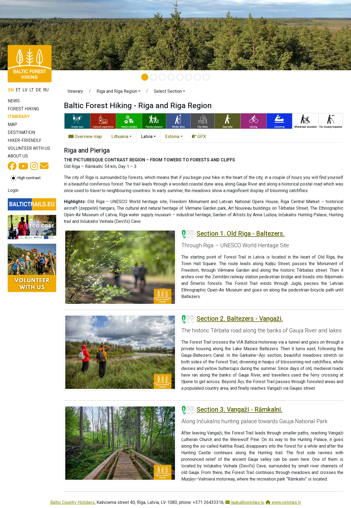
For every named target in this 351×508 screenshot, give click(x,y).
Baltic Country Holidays (72, 502)
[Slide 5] (179, 77)
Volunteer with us (29, 148)
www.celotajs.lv (283, 502)
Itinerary (19, 116)
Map (12, 124)
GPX (199, 136)
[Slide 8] (206, 77)
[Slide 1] (144, 77)
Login (13, 190)
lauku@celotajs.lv (244, 502)
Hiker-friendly (24, 140)
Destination (21, 132)
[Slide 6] (188, 77)
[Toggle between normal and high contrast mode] (25, 178)
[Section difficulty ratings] (187, 234)
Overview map (85, 136)
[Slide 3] (162, 77)
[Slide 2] (153, 77)
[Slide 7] (197, 77)
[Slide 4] (171, 77)
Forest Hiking (23, 108)
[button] (26, 35)
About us (18, 156)
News (14, 100)
